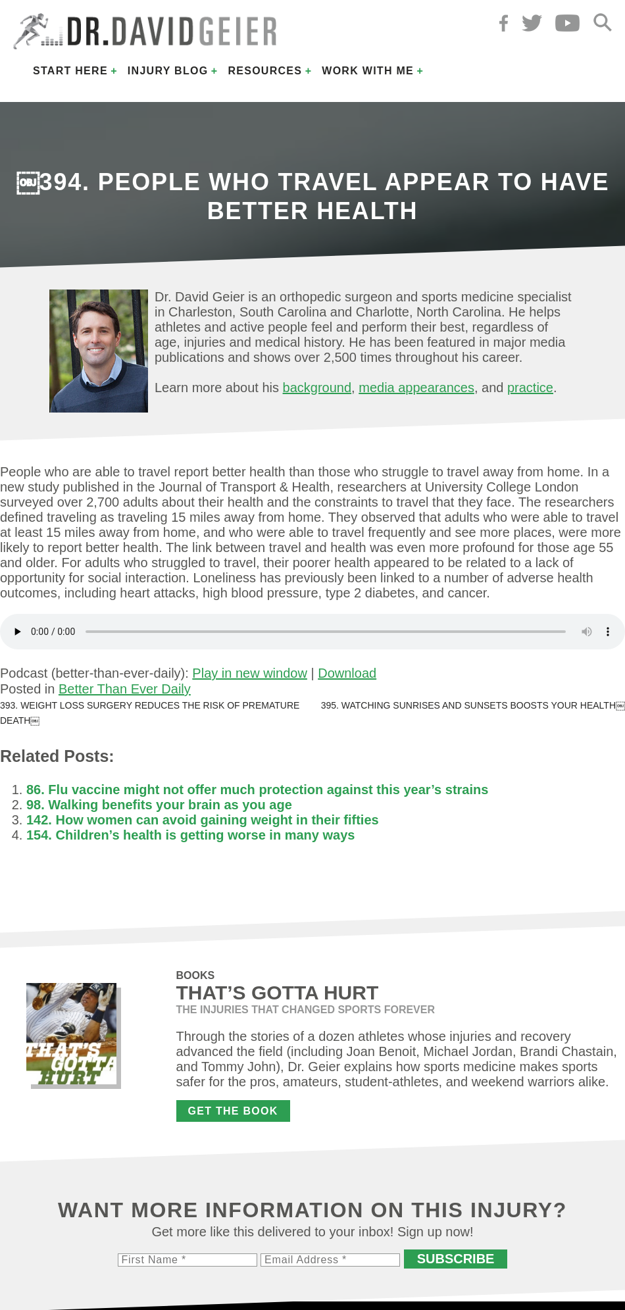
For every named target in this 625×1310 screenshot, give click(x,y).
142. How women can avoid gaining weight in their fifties (202, 820)
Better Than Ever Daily (125, 689)
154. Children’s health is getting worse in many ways (190, 835)
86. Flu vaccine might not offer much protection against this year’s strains (257, 789)
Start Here (70, 70)
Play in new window (249, 673)
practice (530, 387)
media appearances (416, 387)
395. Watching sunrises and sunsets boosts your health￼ (473, 705)
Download (347, 673)
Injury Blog (168, 70)
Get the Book (233, 1111)
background (317, 387)
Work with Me (368, 70)
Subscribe (456, 1258)
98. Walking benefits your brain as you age (159, 804)
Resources (265, 70)
